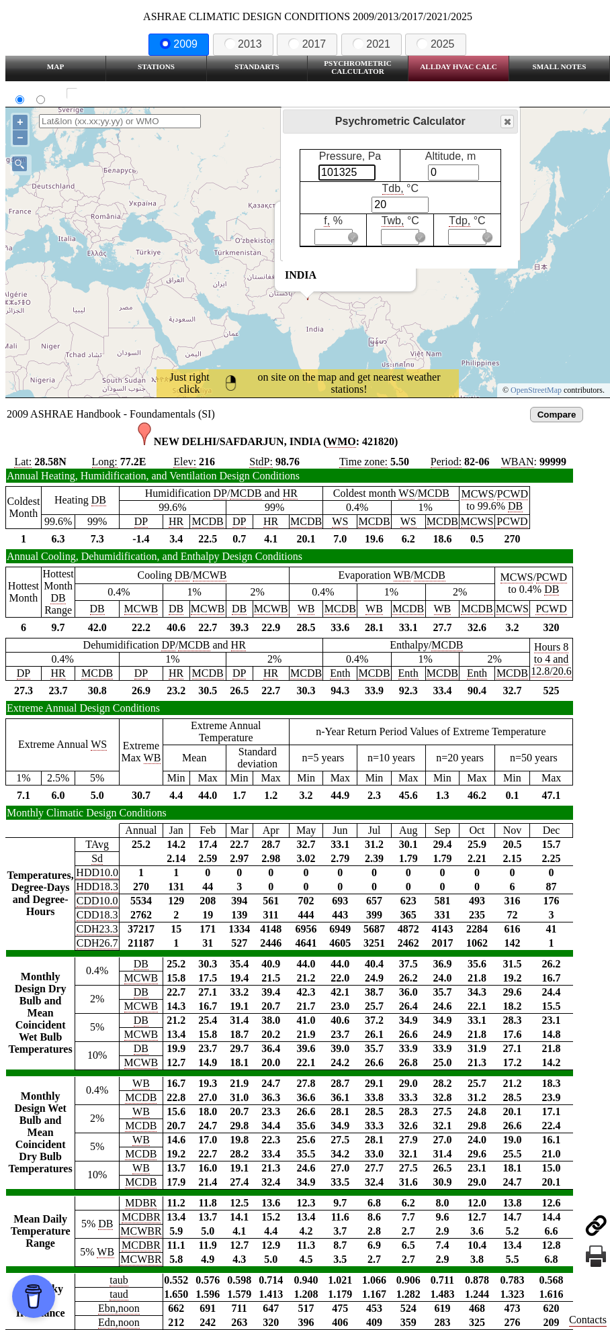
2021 (371, 44)
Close (506, 122)
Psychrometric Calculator (358, 67)
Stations (156, 66)
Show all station (111, 93)
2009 (179, 44)
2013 (243, 44)
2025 (435, 44)
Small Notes (559, 66)
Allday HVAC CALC (458, 66)
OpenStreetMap (536, 390)
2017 (307, 44)
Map (55, 66)
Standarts (256, 66)
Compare (556, 415)
